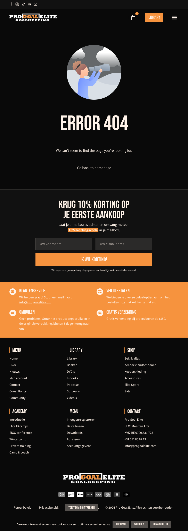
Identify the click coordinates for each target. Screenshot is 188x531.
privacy (77, 270)
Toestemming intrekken (81, 508)
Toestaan (121, 524)
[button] (174, 17)
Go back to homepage (94, 168)
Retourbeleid (23, 508)
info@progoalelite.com (35, 302)
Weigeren (140, 524)
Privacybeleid (48, 508)
